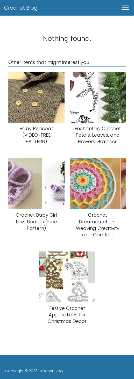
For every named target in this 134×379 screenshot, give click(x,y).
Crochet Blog (21, 7)
